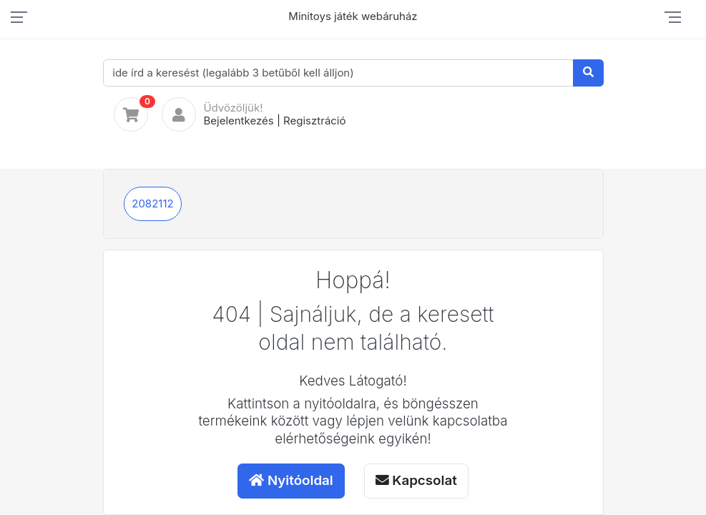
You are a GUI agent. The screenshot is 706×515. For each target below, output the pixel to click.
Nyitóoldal (291, 480)
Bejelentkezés (238, 120)
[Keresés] (588, 73)
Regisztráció (314, 120)
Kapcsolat (416, 480)
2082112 (152, 203)
